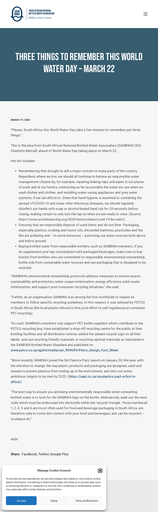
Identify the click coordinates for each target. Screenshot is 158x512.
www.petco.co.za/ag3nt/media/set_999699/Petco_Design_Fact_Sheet (64, 350)
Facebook (29, 454)
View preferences (86, 500)
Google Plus (59, 454)
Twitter (43, 454)
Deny (53, 500)
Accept (21, 500)
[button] (100, 471)
